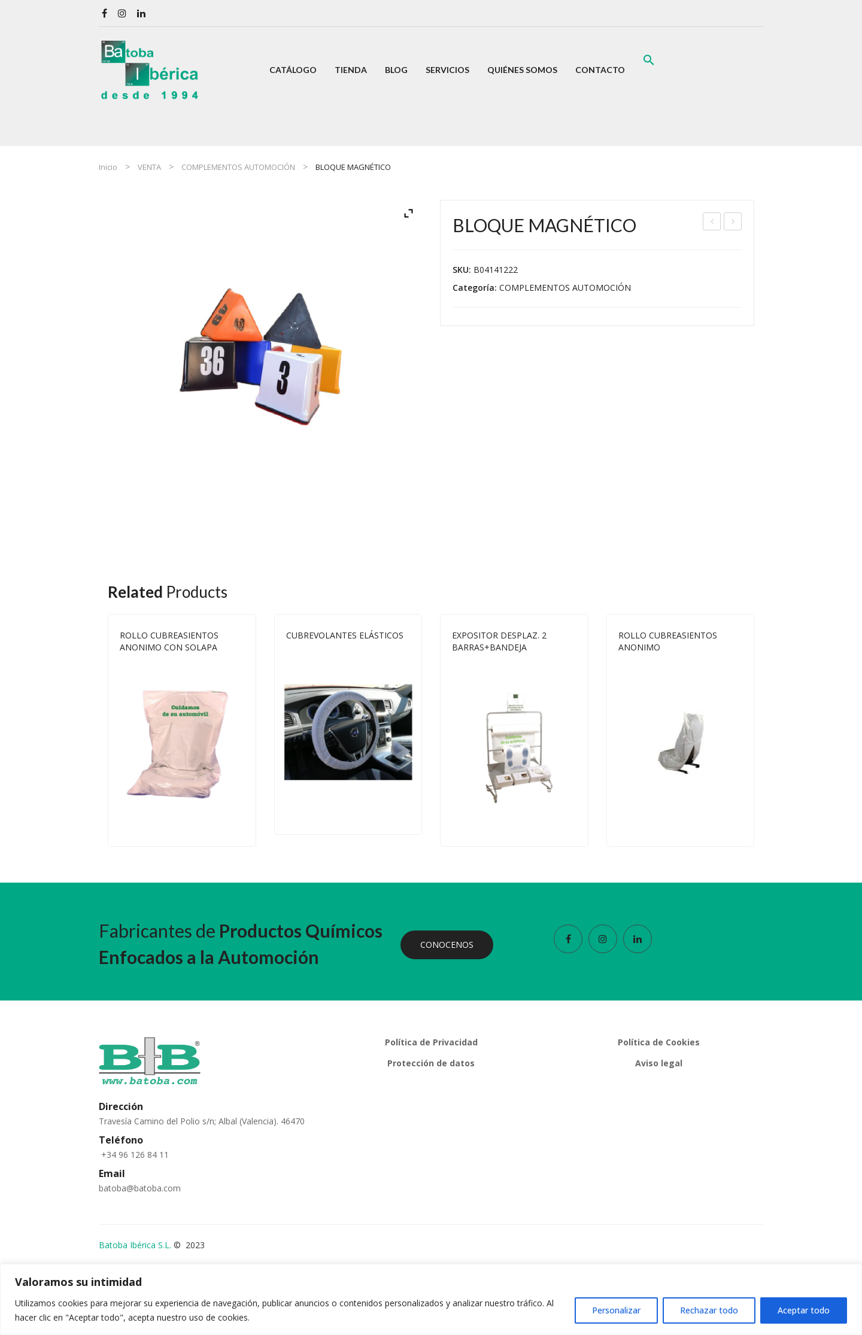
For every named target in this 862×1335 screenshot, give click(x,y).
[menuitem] (293, 70)
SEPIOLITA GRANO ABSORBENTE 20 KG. (733, 222)
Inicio (108, 167)
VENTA (149, 167)
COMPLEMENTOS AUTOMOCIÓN (238, 167)
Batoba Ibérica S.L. (135, 1245)
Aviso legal (658, 1063)
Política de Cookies (659, 1042)
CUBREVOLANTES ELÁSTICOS (344, 635)
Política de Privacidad (431, 1042)
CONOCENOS (447, 944)
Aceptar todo (804, 1310)
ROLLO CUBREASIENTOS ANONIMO (667, 641)
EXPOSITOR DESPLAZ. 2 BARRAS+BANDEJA (712, 222)
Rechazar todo (709, 1310)
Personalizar (616, 1310)
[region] (431, 1299)
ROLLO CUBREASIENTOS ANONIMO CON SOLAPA (169, 641)
